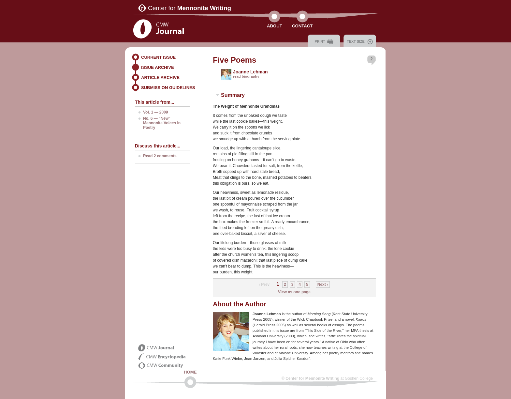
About (274, 25)
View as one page (294, 292)
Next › (322, 284)
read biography (246, 76)
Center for (189, 8)
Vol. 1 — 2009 (155, 112)
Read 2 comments (160, 156)
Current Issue (158, 57)
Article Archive (160, 77)
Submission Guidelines (168, 87)
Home (190, 372)
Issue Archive (157, 67)
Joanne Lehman (250, 71)
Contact (302, 25)
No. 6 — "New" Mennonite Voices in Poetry (162, 123)
